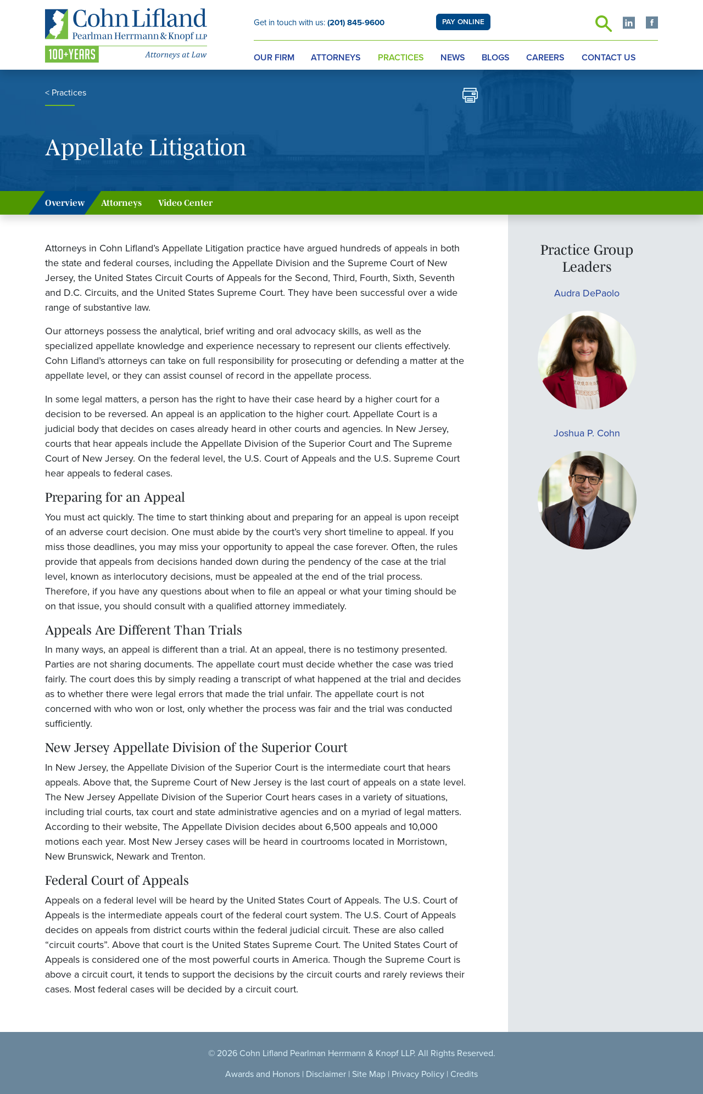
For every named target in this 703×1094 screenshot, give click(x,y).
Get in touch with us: (319, 22)
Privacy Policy (418, 1074)
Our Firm (274, 57)
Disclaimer (326, 1074)
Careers (545, 57)
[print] (470, 97)
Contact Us (609, 57)
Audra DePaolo (587, 293)
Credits (464, 1074)
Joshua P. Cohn (587, 433)
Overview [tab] (65, 202)
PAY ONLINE (463, 22)
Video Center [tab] (185, 202)
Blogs (496, 57)
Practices (401, 57)
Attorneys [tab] (121, 202)
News (452, 57)
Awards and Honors (262, 1074)
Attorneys (336, 57)
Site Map (369, 1074)
